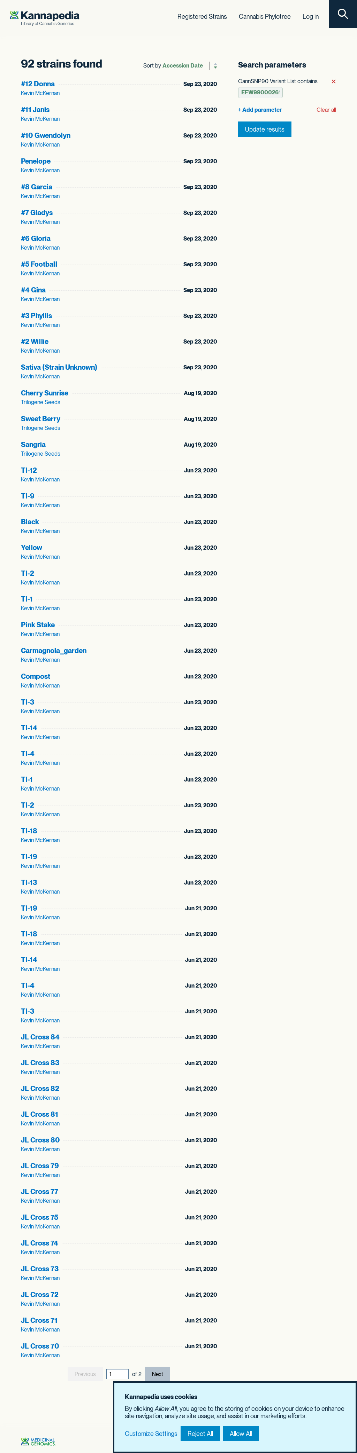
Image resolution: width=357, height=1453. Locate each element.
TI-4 (28, 753)
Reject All (200, 1433)
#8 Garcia (36, 186)
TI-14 (29, 727)
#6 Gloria (36, 238)
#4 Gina (33, 289)
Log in (311, 16)
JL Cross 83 (40, 1062)
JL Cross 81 (39, 1114)
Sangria (33, 444)
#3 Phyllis (36, 315)
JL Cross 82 (40, 1088)
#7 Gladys (37, 212)
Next (157, 1373)
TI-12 (29, 470)
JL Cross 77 (39, 1191)
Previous (85, 1373)
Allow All (241, 1433)
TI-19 (29, 856)
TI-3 (27, 702)
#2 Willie (34, 341)
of (137, 1373)
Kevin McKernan (40, 92)
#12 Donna (38, 83)
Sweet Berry (40, 418)
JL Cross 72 (40, 1294)
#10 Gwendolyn (45, 135)
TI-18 (29, 830)
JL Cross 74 (39, 1243)
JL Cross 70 (40, 1346)
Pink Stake (38, 624)
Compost (35, 676)
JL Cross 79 (40, 1165)
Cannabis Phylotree (265, 16)
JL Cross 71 (39, 1320)
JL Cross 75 (39, 1217)
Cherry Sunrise (44, 392)
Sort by (152, 65)
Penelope (36, 161)
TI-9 (28, 496)
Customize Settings (151, 1433)
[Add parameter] (260, 109)
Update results (264, 128)
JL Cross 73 (40, 1268)
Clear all (326, 109)
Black (30, 521)
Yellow (31, 547)
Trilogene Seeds (40, 402)
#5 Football (39, 264)
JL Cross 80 (40, 1140)
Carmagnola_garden (53, 650)
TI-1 (27, 599)
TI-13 (29, 882)
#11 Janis (35, 109)
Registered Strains (202, 16)
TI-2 (27, 573)
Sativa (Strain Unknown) (59, 367)
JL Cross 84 (40, 1036)
